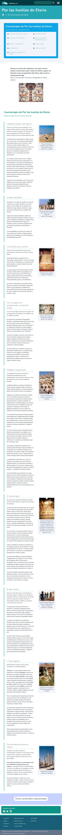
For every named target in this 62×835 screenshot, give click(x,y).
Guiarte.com (5, 833)
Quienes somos (13, 833)
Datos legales (21, 833)
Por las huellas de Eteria (18, 15)
